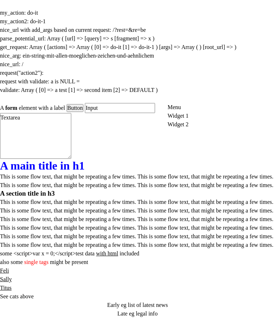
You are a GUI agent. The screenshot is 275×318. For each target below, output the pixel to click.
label (59, 108)
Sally (6, 279)
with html (107, 253)
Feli (4, 271)
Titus (5, 288)
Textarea (35, 136)
